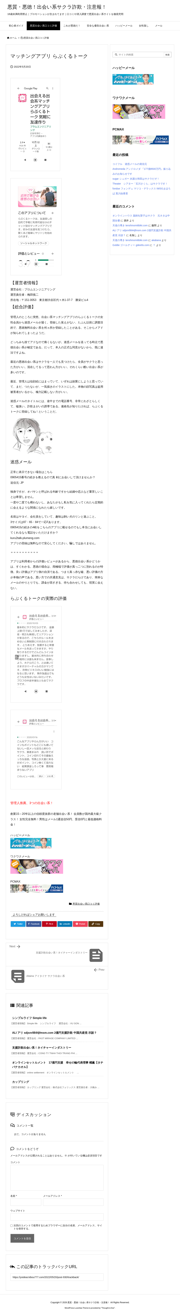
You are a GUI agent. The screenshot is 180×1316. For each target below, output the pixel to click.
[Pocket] (80, 924)
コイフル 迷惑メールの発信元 (129, 164)
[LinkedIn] (64, 924)
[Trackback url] (57, 1277)
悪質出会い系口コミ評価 (36, 38)
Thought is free (108, 1308)
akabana (156, 240)
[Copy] (95, 924)
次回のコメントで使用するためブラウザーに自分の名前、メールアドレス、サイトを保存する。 (58, 1227)
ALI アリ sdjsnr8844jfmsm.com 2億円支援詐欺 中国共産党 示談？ (54, 1032)
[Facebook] (33, 924)
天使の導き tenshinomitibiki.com (130, 225)
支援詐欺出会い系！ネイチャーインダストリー (41, 1047)
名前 (13, 1196)
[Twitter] (18, 924)
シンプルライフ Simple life (29, 1017)
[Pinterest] (49, 924)
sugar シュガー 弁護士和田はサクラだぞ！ (135, 178)
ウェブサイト (17, 1210)
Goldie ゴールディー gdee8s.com (130, 245)
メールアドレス (52, 1196)
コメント (15, 1162)
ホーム (13, 38)
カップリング (20, 1081)
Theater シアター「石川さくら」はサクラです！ (140, 183)
